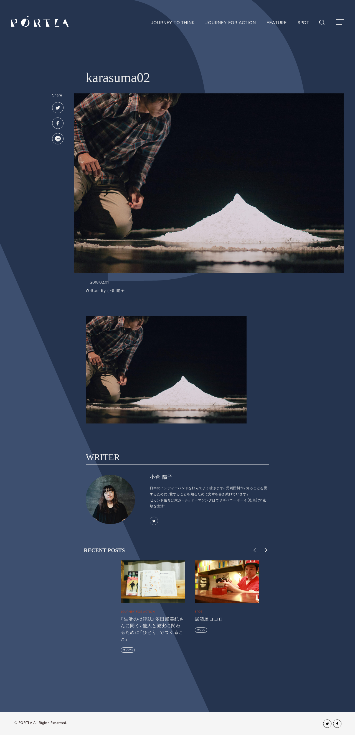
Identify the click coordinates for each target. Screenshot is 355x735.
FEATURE (277, 22)
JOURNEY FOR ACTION (231, 22)
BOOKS (128, 649)
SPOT (303, 22)
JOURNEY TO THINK (173, 22)
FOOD (202, 629)
